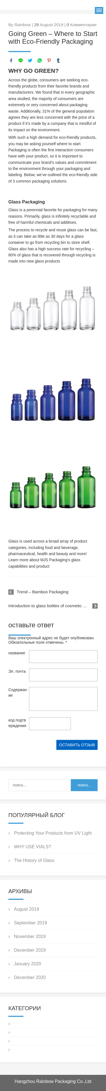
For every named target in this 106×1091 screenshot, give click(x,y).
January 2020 (27, 963)
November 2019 (30, 936)
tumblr (58, 60)
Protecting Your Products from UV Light (52, 833)
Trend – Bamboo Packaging (42, 591)
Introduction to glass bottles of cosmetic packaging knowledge (53, 605)
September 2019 (30, 922)
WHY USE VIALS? (32, 846)
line (20, 60)
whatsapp (39, 60)
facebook (11, 60)
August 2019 (26, 909)
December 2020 (30, 977)
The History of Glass (34, 860)
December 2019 (30, 950)
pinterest (49, 60)
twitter (30, 60)
